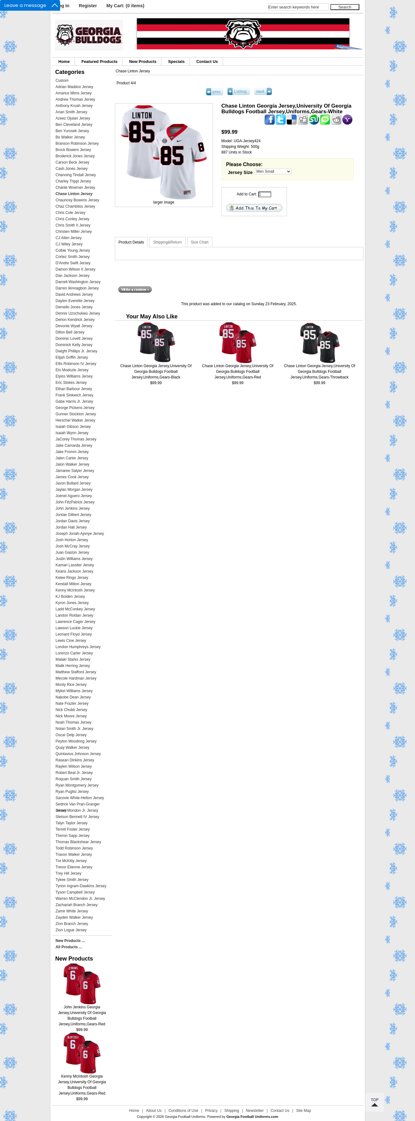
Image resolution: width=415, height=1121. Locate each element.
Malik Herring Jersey (73, 666)
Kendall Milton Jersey (74, 584)
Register (88, 5)
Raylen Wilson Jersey (74, 766)
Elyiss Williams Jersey (74, 376)
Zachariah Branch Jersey (77, 905)
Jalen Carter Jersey (72, 458)
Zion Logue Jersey (71, 930)
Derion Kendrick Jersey (75, 319)
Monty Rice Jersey (71, 684)
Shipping (231, 1110)
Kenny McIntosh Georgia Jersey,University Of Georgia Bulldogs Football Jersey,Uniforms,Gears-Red (82, 1083)
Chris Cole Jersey (71, 212)
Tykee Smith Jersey (72, 879)
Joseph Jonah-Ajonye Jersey (80, 533)
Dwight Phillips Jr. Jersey (77, 351)
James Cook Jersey (72, 477)
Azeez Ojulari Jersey (73, 118)
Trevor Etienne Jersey (74, 867)
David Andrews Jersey (74, 294)
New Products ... (70, 941)
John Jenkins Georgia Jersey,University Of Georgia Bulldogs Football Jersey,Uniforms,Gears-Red (82, 1013)
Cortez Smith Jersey (73, 257)
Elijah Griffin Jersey (72, 357)
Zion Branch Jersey (72, 924)
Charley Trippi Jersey (73, 181)
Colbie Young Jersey (73, 250)
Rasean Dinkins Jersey (75, 760)
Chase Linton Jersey (133, 71)
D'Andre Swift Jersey (73, 263)
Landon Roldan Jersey (74, 615)
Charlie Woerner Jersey (75, 187)
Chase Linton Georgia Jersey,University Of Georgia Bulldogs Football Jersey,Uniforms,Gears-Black (156, 371)
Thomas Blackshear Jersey (78, 842)
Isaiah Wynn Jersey (72, 433)
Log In (62, 5)
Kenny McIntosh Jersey (75, 590)
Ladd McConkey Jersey (75, 609)
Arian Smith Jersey (71, 112)
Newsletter (255, 1110)
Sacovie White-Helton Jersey (80, 798)
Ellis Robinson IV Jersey (76, 364)
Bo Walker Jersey (70, 137)
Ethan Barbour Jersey (74, 389)
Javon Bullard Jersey (73, 483)
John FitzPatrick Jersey (75, 502)
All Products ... (69, 947)
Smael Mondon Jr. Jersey (77, 810)
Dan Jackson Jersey (73, 275)
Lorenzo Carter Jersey (74, 653)
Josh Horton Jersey (72, 540)
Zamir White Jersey (72, 911)
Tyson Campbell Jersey (75, 892)
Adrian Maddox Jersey (74, 87)
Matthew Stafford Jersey (76, 672)
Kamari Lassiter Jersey (75, 565)
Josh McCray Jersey (73, 546)
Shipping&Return (167, 242)
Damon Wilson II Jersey (76, 269)
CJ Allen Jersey (69, 238)
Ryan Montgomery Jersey (77, 785)
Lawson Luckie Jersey (74, 628)
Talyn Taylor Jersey (72, 823)
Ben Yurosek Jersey (72, 131)
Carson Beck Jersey (72, 162)
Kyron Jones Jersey (72, 603)
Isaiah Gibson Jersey (73, 426)
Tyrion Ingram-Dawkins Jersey (81, 886)
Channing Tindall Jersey (76, 175)
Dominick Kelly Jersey (74, 345)
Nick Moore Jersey (71, 716)
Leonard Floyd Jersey (74, 634)
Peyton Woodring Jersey (76, 741)
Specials (176, 61)
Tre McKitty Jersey (71, 861)
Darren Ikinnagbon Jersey (77, 288)
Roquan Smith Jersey (74, 779)
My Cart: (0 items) (125, 5)
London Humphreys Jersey (78, 647)
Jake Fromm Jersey (72, 452)
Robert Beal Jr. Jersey (74, 773)
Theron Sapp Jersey (73, 835)
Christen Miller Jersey (74, 231)
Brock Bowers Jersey (73, 150)
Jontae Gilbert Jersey (73, 515)
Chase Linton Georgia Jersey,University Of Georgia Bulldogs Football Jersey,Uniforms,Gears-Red (237, 371)
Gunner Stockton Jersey (76, 414)
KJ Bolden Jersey (70, 596)
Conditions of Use (183, 1110)
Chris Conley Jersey (72, 219)
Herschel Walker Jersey (75, 420)
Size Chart (200, 242)
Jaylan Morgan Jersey (74, 489)
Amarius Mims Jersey (74, 93)
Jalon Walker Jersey (73, 464)
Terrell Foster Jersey (73, 829)
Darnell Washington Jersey (78, 282)
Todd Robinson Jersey (74, 848)
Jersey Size (240, 172)
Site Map (303, 1110)
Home (64, 61)
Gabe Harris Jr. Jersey (74, 401)
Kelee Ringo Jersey (72, 577)
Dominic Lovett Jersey (74, 338)
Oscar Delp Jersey (71, 735)
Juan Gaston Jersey (72, 552)
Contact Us (207, 61)
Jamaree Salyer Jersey (75, 470)
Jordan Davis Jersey (73, 521)
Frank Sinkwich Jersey (74, 395)
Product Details (131, 242)
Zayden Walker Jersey (74, 917)
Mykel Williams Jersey (74, 691)
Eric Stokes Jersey (71, 382)
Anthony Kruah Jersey (74, 106)
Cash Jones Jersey (72, 168)
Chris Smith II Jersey (73, 225)
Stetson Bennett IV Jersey (77, 817)
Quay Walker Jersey (73, 747)
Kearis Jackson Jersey (74, 571)
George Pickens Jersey (75, 408)
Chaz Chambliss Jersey (75, 206)
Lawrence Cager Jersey (76, 621)
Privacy (211, 1110)
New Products (142, 61)
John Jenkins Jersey (73, 508)
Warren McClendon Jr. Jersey (80, 898)
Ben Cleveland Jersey (74, 124)
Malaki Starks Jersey (73, 659)
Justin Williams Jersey (74, 559)
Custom (62, 80)
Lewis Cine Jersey (71, 640)
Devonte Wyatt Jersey (74, 326)
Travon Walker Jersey (74, 854)
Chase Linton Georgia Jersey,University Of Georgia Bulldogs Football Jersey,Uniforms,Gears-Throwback (319, 371)
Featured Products (99, 61)
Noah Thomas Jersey (74, 722)
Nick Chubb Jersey (71, 710)
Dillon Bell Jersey (70, 332)
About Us (153, 1110)
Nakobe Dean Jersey (73, 697)
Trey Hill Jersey (68, 873)
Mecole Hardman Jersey (76, 678)
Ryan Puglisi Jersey (72, 791)
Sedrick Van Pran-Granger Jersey (78, 804)
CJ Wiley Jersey (69, 244)
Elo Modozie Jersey (72, 370)
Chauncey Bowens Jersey (77, 200)
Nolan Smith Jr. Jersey (74, 728)
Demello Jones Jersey (74, 307)
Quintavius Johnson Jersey (78, 754)
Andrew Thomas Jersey (75, 99)
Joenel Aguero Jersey (74, 496)
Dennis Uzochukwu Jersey (78, 313)
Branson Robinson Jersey (77, 143)
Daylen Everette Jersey (75, 301)
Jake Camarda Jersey (74, 445)
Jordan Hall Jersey (71, 527)
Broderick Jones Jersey (75, 156)
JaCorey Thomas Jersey (76, 439)
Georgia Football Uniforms (185, 1116)
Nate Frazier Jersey (72, 703)
